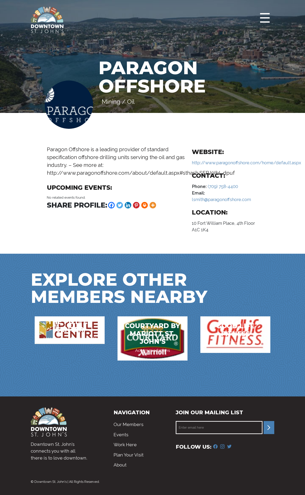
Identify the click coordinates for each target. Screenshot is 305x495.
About (120, 465)
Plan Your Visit (128, 455)
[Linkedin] (128, 205)
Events (121, 434)
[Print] (144, 205)
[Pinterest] (136, 205)
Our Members (128, 424)
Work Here (125, 444)
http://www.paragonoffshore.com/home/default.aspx (246, 162)
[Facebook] (111, 205)
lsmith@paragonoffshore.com (221, 199)
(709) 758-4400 (222, 186)
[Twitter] (119, 205)
